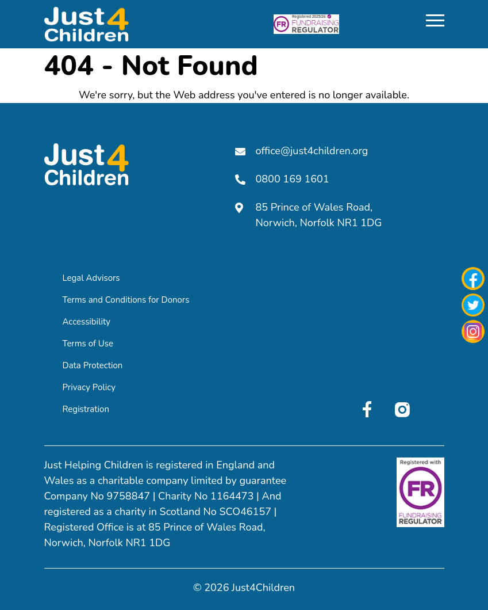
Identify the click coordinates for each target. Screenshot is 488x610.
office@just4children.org (301, 151)
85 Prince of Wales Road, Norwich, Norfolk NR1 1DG (308, 215)
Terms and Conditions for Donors (126, 300)
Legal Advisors (91, 278)
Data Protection (93, 365)
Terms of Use (88, 343)
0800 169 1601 (282, 179)
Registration (86, 409)
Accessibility (87, 321)
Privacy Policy (89, 387)
